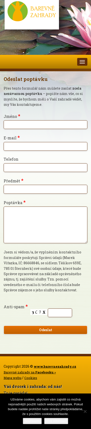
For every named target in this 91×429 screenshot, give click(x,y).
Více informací (56, 421)
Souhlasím (32, 421)
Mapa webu (12, 378)
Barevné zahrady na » (30, 372)
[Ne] (85, 411)
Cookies (30, 378)
